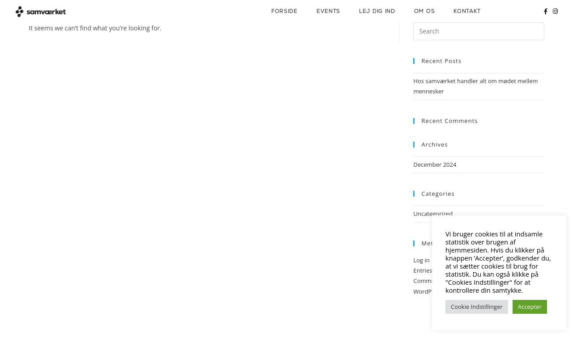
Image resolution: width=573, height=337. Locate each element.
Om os (424, 11)
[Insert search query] (478, 31)
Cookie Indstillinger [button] (477, 307)
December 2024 (434, 164)
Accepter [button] (530, 307)
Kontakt (467, 11)
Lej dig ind (377, 11)
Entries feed (429, 270)
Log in (421, 260)
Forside (284, 11)
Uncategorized (433, 214)
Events (328, 11)
